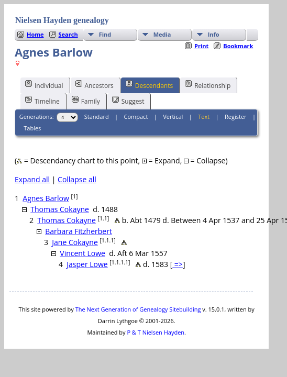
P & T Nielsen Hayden (155, 332)
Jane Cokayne (74, 242)
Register (236, 116)
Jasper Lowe (87, 264)
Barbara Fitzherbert (78, 231)
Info (213, 34)
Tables (32, 128)
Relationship (207, 85)
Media (162, 34)
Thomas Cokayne (59, 209)
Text (203, 116)
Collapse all (77, 179)
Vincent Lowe (82, 253)
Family (86, 100)
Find (105, 34)
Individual (44, 85)
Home (35, 34)
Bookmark (238, 46)
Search (68, 34)
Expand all (32, 179)
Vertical (173, 116)
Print (201, 46)
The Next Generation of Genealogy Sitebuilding (138, 309)
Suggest (128, 100)
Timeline (42, 100)
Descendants (149, 85)
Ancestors (94, 85)
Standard (96, 116)
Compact (136, 116)
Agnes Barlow (46, 198)
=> (177, 264)
